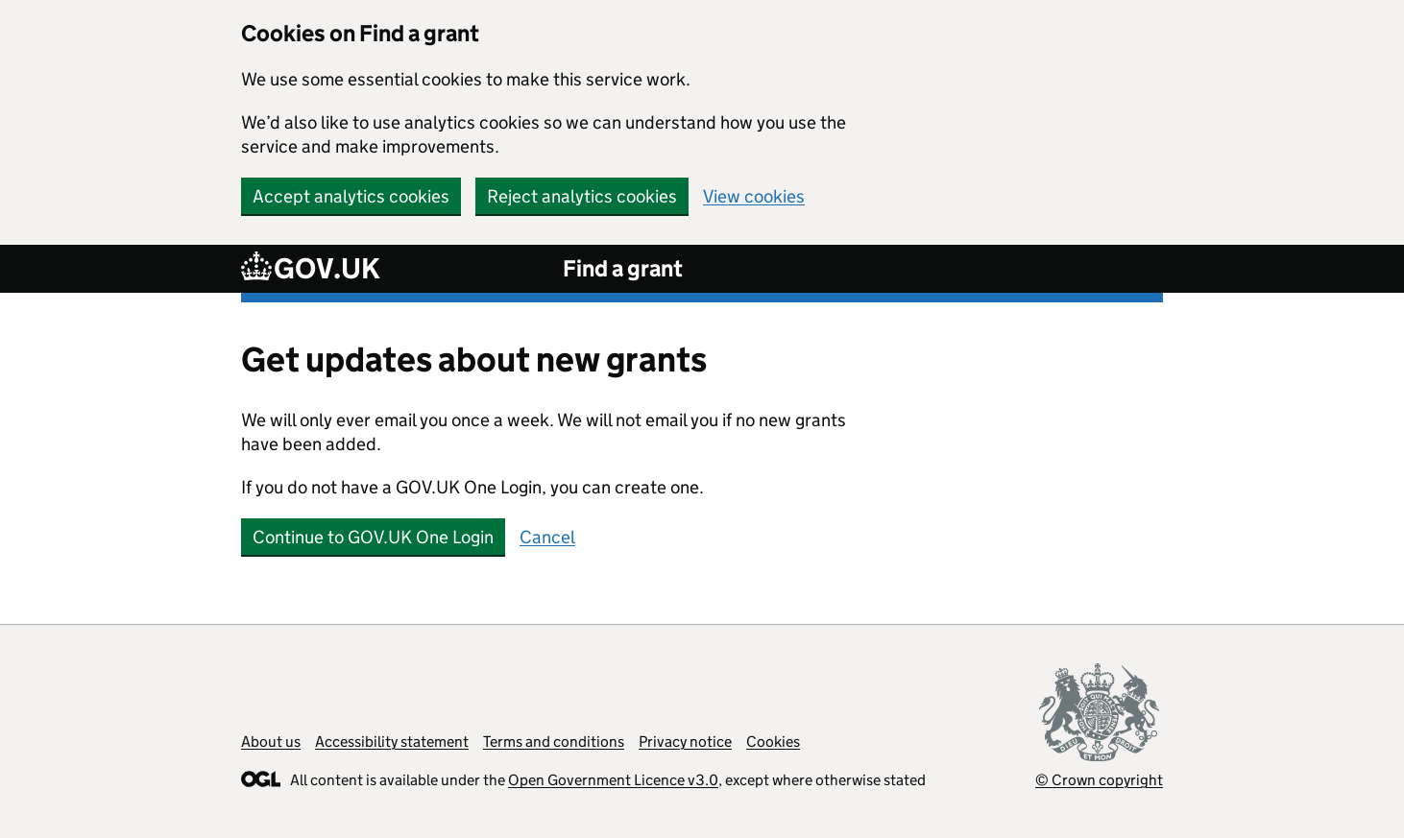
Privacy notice (685, 741)
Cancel (547, 537)
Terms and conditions (553, 741)
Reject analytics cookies (582, 196)
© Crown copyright (1099, 780)
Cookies (773, 741)
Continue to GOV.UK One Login (373, 537)
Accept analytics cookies (351, 196)
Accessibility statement (392, 741)
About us (271, 741)
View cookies (754, 196)
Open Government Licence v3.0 (613, 780)
